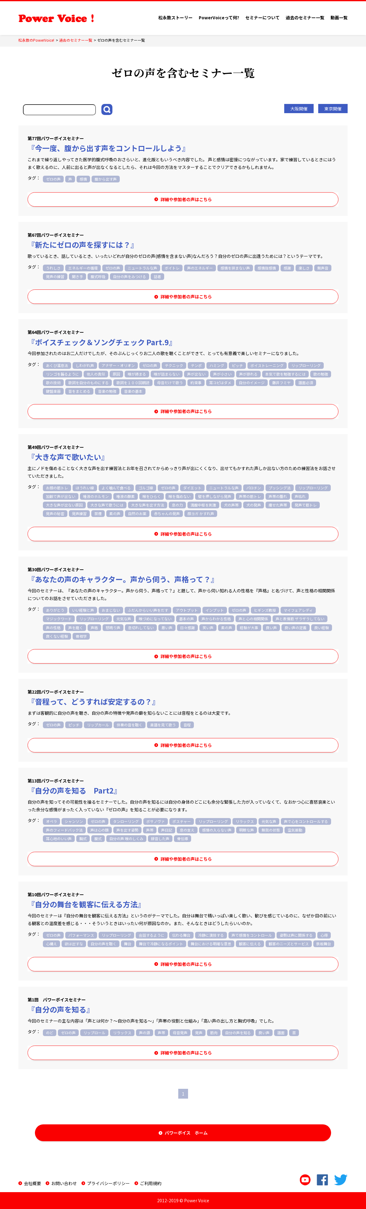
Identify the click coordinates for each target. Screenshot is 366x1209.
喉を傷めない (179, 496)
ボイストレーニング (267, 365)
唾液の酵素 (125, 496)
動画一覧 (339, 17)
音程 (187, 724)
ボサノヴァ (155, 821)
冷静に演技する (211, 935)
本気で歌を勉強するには (285, 374)
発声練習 (79, 513)
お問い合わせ (64, 1183)
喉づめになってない (155, 618)
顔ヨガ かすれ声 (200, 513)
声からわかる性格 (216, 618)
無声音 (322, 267)
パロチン (253, 487)
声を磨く (75, 627)
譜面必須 (305, 382)
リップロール (94, 1032)
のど (49, 1032)
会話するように (151, 935)
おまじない (111, 610)
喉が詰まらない (166, 374)
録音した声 (160, 838)
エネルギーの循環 (83, 267)
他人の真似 (96, 374)
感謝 (287, 267)
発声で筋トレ (306, 504)
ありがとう (55, 610)
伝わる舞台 (181, 935)
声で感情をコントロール (252, 935)
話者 (157, 276)
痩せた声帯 (278, 504)
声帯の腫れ (278, 496)
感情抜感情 (267, 267)
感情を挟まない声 (235, 267)
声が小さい (222, 374)
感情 (83, 179)
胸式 (83, 838)
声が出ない (196, 374)
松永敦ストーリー (175, 17)
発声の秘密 (55, 513)
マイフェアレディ (298, 610)
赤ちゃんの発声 (167, 513)
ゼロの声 (53, 179)
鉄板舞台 (323, 943)
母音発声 (180, 1032)
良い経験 (321, 627)
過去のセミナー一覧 (305, 17)
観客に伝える (250, 943)
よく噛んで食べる (116, 487)
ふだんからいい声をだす (148, 610)
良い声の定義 (296, 627)
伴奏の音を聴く (129, 724)
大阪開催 (299, 108)
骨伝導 (182, 838)
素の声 (114, 513)
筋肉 (213, 1032)
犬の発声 (253, 504)
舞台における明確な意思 (211, 943)
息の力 (177, 504)
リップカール (98, 724)
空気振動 (295, 829)
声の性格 (53, 627)
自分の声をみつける (129, 276)
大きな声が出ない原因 (64, 504)
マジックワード (59, 618)
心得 (324, 935)
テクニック (174, 365)
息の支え (187, 829)
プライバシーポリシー (108, 1183)
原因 (116, 374)
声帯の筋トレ (250, 496)
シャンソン (74, 821)
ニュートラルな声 (142, 267)
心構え (51, 943)
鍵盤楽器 (53, 391)
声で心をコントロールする (306, 821)
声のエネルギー (200, 267)
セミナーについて (262, 17)
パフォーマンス (81, 935)
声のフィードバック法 (64, 829)
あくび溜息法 (57, 365)
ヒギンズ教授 (265, 610)
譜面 (281, 1032)
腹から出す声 (106, 179)
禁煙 (98, 513)
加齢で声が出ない (60, 496)
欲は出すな (74, 943)
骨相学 (81, 636)
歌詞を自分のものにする (88, 382)
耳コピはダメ (220, 382)
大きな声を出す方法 (147, 504)
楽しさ (304, 267)
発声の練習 (55, 276)
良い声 (271, 627)
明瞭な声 (246, 829)
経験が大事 (249, 627)
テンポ (196, 365)
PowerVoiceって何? (219, 17)
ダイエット (192, 487)
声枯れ (300, 496)
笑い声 (207, 627)
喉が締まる (137, 374)
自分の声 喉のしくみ (126, 838)
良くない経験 (57, 636)
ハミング (216, 365)
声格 (94, 627)
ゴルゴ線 (145, 487)
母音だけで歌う (170, 382)
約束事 (196, 382)
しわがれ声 (85, 365)
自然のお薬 (137, 513)
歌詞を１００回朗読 (132, 382)
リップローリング (306, 365)
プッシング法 (280, 487)
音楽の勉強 (107, 391)
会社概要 (32, 1183)
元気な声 (123, 618)
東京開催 (332, 108)
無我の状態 (271, 829)
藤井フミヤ (281, 382)
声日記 (166, 829)
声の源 (144, 1032)
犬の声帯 (231, 504)
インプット (215, 610)
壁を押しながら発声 (214, 496)
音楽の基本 (133, 391)
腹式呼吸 (98, 276)
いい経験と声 (83, 610)
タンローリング (126, 821)
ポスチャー (181, 821)
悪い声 (166, 627)
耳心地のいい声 (59, 838)
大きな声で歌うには (106, 504)
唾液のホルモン (96, 496)
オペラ (51, 821)
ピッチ (237, 365)
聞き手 (77, 276)
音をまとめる (79, 391)
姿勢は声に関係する (296, 935)
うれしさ (53, 267)
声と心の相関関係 (253, 618)
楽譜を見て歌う (163, 724)
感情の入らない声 (217, 829)
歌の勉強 (320, 374)
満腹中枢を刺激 (203, 504)
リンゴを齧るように (62, 374)
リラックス (245, 821)
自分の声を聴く (103, 943)
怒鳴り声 (113, 627)
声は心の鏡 (99, 829)
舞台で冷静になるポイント (161, 943)
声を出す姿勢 (127, 829)
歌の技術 (53, 382)
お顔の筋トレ (57, 487)
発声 (198, 1032)
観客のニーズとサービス (289, 943)
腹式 (98, 838)
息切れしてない (141, 627)
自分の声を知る (238, 1032)
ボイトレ (172, 267)
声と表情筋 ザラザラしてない (300, 618)
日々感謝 (187, 627)
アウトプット (187, 610)
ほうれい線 (85, 487)
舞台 (127, 943)
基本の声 (186, 618)
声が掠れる (248, 374)
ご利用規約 (150, 1183)
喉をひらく (151, 496)
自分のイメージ (252, 382)
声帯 (149, 829)
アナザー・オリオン (118, 365)
